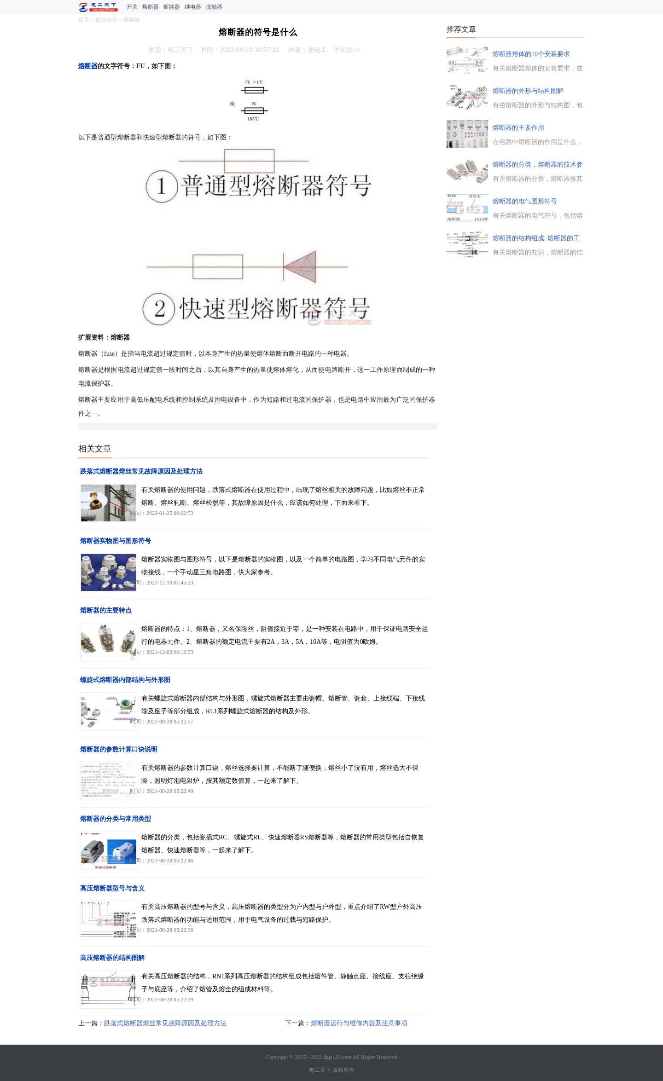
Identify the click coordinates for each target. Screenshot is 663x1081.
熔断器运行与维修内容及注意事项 (359, 1023)
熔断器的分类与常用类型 (115, 818)
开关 (132, 7)
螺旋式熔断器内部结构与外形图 (125, 679)
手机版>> (347, 49)
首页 (83, 20)
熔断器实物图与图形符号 (115, 541)
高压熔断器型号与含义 (112, 888)
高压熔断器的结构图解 (112, 957)
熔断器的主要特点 (106, 610)
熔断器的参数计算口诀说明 (118, 749)
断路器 (171, 7)
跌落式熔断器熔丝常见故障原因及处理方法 (141, 471)
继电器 (193, 7)
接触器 (214, 7)
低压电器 (106, 20)
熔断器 (150, 7)
